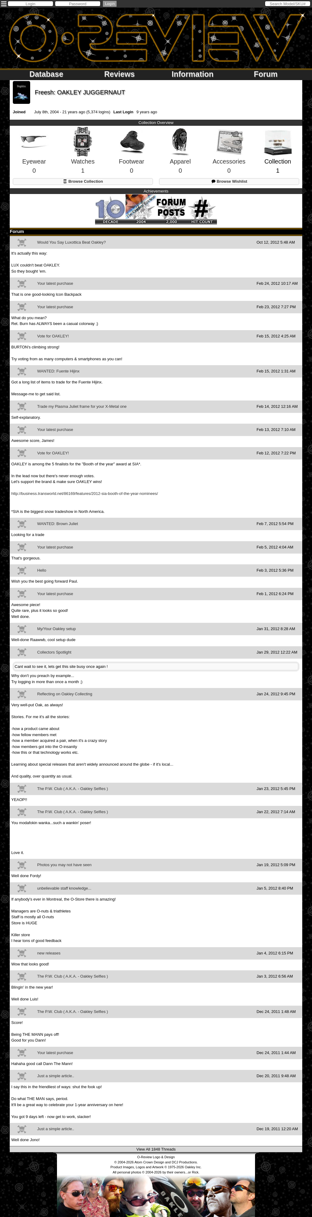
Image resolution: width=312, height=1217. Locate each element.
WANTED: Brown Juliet (57, 523)
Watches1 (82, 156)
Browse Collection (83, 181)
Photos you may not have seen (64, 864)
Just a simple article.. (55, 1076)
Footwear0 (131, 156)
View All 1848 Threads (156, 1149)
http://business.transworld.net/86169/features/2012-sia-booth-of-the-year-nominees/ (84, 493)
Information (193, 74)
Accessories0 (229, 156)
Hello (41, 570)
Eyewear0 (34, 156)
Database (46, 74)
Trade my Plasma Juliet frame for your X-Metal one (82, 406)
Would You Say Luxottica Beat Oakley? (71, 242)
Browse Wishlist (229, 181)
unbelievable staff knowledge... (64, 888)
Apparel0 (180, 156)
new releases (49, 953)
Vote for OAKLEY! (53, 336)
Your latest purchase (55, 283)
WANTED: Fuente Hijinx (58, 371)
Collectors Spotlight (54, 652)
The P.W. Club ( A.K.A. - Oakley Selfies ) (72, 788)
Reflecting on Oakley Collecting (64, 694)
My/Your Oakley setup (56, 628)
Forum (266, 74)
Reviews (119, 74)
